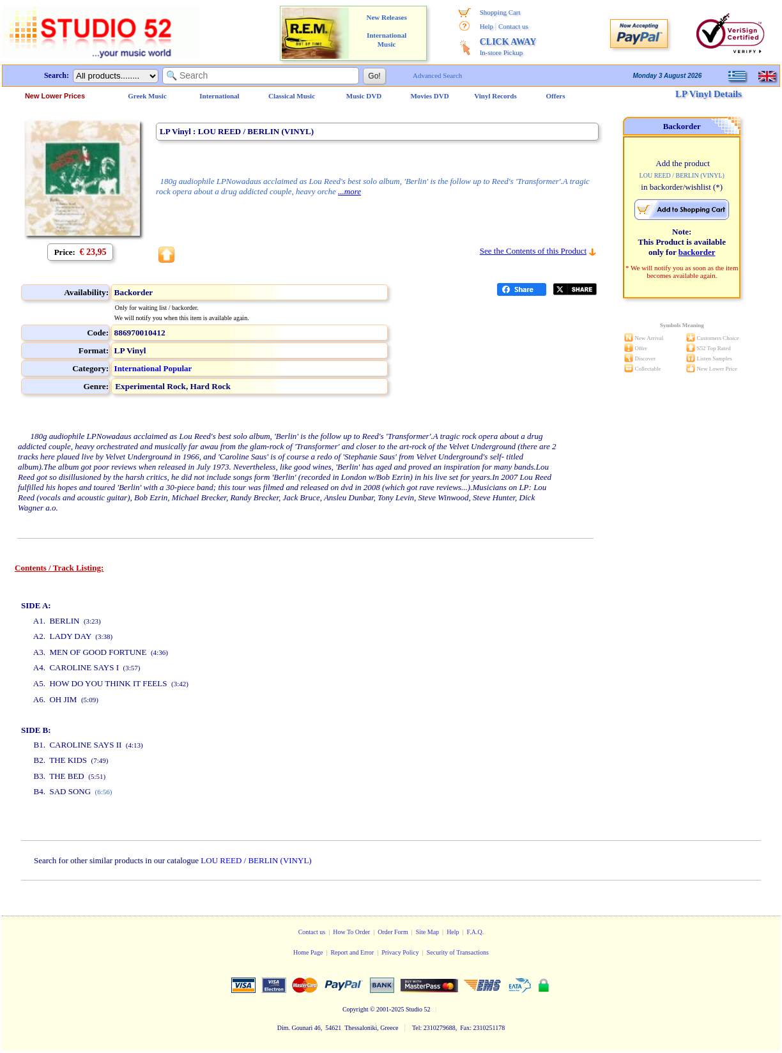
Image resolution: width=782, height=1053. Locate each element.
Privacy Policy (400, 952)
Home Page (308, 952)
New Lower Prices (55, 96)
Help (486, 26)
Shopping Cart (500, 12)
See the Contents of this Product (533, 251)
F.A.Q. (475, 931)
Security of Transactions (458, 952)
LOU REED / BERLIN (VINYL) (256, 860)
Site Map (427, 931)
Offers (555, 96)
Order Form (393, 931)
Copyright (355, 1009)
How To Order (351, 931)
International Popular (153, 368)
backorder (697, 252)
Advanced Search (437, 75)
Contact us (513, 26)
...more (349, 191)
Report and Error (352, 952)
